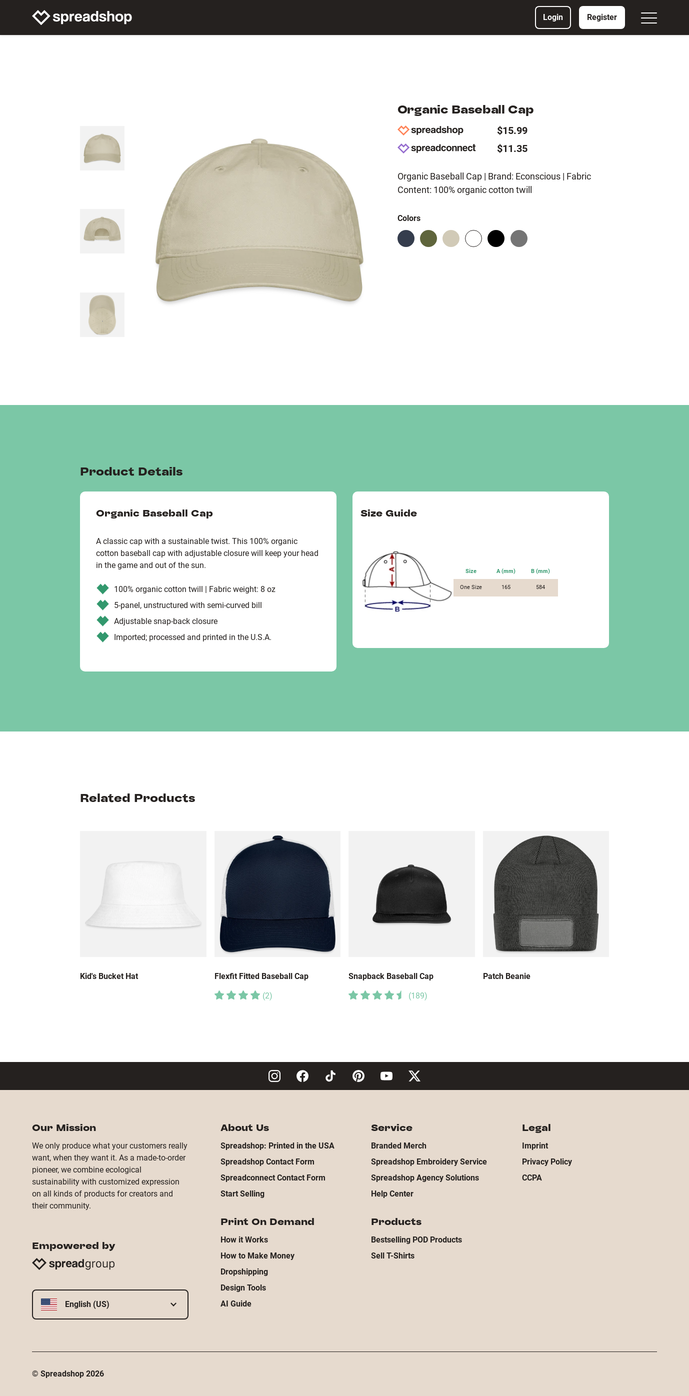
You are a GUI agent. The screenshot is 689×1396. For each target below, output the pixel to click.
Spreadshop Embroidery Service (429, 1161)
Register (602, 17)
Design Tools (243, 1287)
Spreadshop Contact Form (267, 1161)
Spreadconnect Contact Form (273, 1177)
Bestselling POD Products (416, 1239)
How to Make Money (257, 1255)
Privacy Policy (547, 1161)
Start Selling (242, 1193)
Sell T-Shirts (392, 1255)
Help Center (392, 1193)
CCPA (532, 1177)
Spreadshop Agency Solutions (425, 1177)
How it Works (244, 1239)
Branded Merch (398, 1145)
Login (553, 17)
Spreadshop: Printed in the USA (277, 1145)
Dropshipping (244, 1271)
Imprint (535, 1145)
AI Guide (236, 1303)
